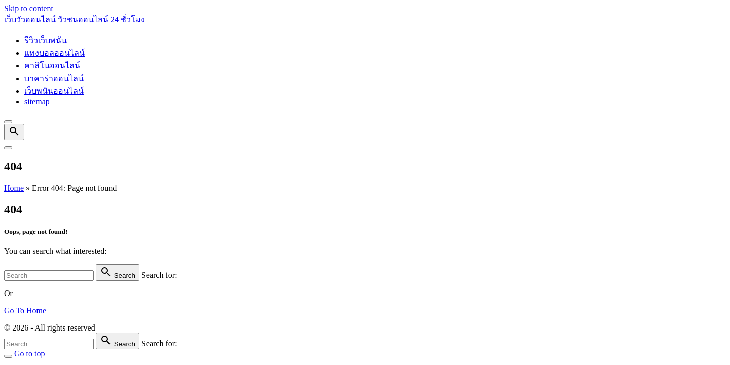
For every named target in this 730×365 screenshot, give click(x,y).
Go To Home (25, 310)
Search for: (159, 275)
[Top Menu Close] (8, 121)
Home (14, 188)
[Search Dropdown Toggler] (14, 132)
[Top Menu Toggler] (8, 147)
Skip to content (28, 8)
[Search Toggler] (8, 356)
